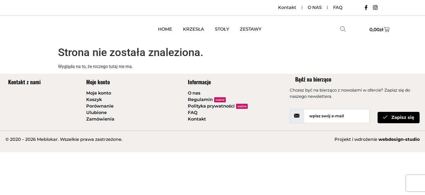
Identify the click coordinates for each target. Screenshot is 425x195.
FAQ (337, 7)
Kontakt (287, 7)
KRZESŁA (193, 29)
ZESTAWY (250, 29)
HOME (165, 29)
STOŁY (222, 29)
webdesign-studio (399, 139)
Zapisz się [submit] (398, 117)
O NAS (315, 7)
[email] (336, 116)
